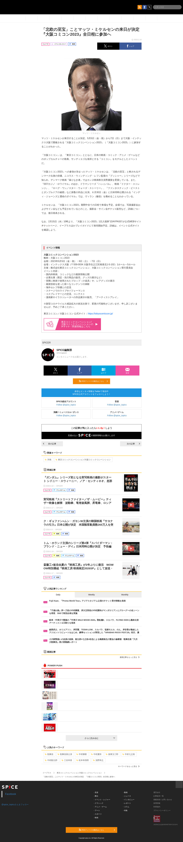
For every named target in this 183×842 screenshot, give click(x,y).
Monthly (124, 595)
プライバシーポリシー (162, 810)
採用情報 (156, 803)
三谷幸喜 (67, 760)
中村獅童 (81, 754)
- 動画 (125, 792)
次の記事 (133, 444)
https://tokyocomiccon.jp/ (100, 313)
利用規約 (156, 807)
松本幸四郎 (82, 760)
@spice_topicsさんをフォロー (15, 804)
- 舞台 (96, 796)
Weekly (91, 595)
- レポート (127, 803)
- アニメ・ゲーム (100, 807)
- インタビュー (128, 800)
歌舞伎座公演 (65, 754)
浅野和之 (98, 760)
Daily (58, 595)
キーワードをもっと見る (128, 766)
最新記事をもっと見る (129, 657)
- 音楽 (96, 792)
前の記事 (49, 444)
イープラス (47, 773)
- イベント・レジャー (102, 800)
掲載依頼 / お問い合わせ (162, 800)
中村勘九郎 (51, 760)
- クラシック (98, 803)
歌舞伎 (49, 754)
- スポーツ (98, 814)
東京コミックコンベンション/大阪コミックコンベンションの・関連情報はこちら (79, 324)
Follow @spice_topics (66, 405)
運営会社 (156, 792)
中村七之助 (128, 754)
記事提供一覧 (158, 796)
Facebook (10, 794)
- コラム (126, 807)
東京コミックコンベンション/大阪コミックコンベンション (83, 459)
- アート (97, 810)
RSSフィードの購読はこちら (93, 381)
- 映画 (96, 818)
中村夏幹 (96, 754)
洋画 (48, 459)
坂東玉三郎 (112, 754)
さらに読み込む (99, 738)
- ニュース (127, 796)
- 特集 (125, 810)
